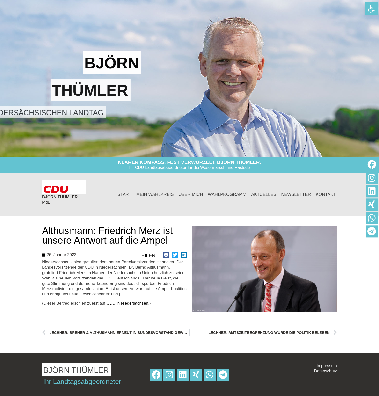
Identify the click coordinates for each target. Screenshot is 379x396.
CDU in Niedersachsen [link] (127, 303)
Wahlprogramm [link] (227, 194)
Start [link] (124, 194)
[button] (166, 255)
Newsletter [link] (296, 194)
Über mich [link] (191, 194)
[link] (371, 8)
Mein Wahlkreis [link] (155, 194)
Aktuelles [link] (263, 194)
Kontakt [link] (326, 194)
